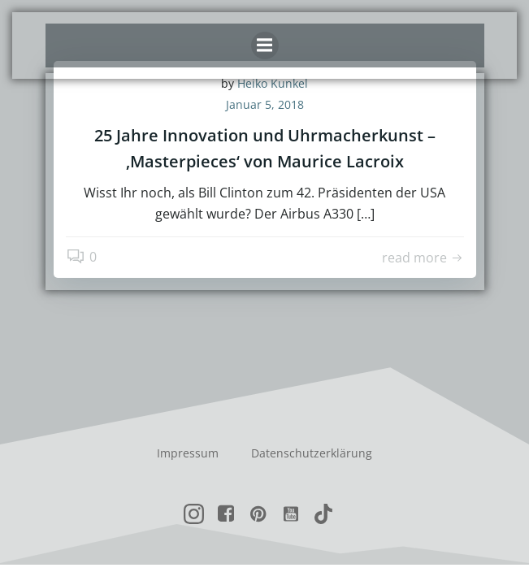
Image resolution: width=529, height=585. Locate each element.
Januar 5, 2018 (265, 104)
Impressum (188, 453)
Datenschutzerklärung (311, 453)
